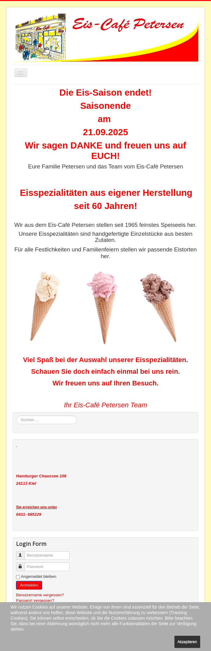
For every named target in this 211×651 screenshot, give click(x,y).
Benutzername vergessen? (40, 595)
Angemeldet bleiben (38, 576)
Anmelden (29, 585)
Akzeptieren (187, 642)
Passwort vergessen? (35, 600)
